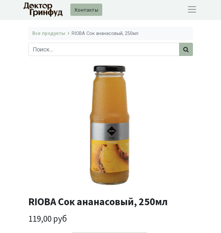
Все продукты (48, 33)
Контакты (86, 9)
